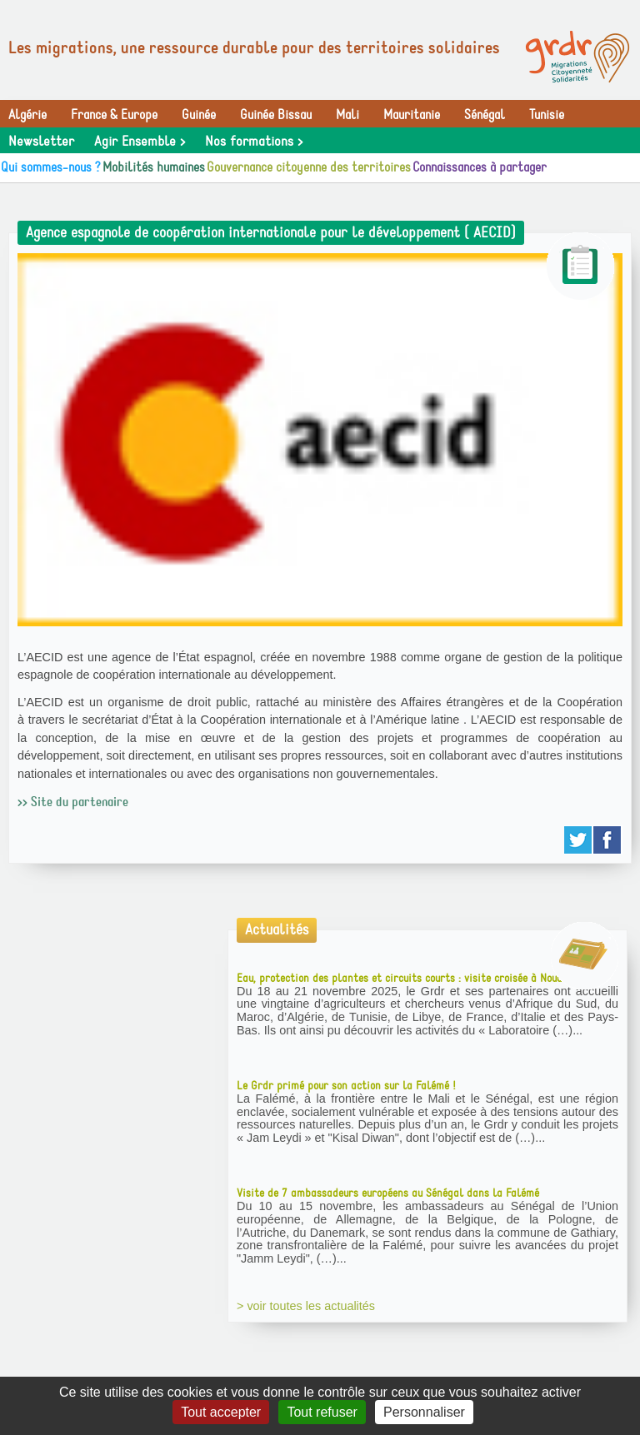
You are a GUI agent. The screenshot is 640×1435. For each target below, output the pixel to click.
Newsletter (41, 141)
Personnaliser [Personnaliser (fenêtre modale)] (424, 1412)
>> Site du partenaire (73, 802)
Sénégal (484, 115)
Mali (347, 115)
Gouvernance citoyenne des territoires (309, 167)
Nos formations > (253, 141)
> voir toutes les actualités (306, 1306)
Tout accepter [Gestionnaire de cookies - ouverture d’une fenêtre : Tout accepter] (221, 1412)
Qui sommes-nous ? (51, 167)
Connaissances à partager (479, 167)
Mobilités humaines (153, 167)
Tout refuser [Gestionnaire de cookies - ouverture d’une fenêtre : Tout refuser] (322, 1412)
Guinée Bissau (276, 115)
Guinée (199, 115)
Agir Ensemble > (139, 141)
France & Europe (114, 115)
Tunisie (546, 115)
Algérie (27, 115)
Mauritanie (411, 115)
